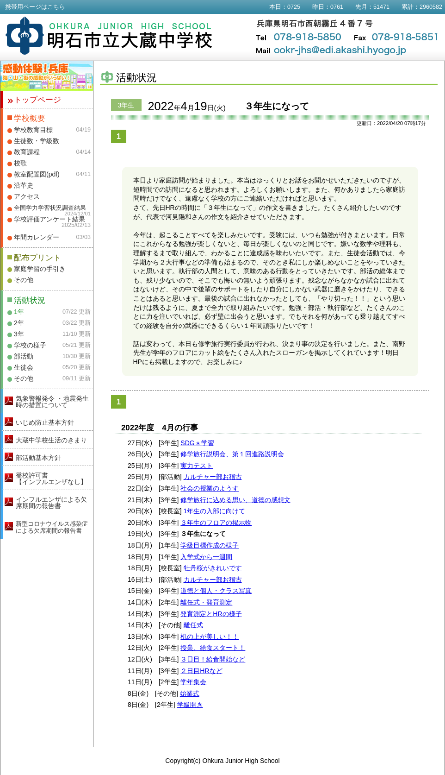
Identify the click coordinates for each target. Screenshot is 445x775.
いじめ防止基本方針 (45, 422)
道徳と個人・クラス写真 (216, 590)
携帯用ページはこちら (35, 7)
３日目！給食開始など (212, 659)
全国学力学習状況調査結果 (50, 208)
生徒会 (23, 367)
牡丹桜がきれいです (213, 568)
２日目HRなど (201, 670)
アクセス (27, 196)
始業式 (189, 693)
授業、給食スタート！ (212, 647)
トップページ (37, 99)
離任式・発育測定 (206, 602)
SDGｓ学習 (197, 443)
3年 (19, 334)
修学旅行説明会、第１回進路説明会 (232, 454)
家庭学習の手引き (40, 268)
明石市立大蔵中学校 (109, 35)
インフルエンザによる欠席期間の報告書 (51, 503)
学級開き (190, 704)
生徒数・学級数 (36, 141)
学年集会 (193, 682)
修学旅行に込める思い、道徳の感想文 (235, 500)
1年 (19, 311)
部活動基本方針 (38, 457)
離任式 (193, 625)
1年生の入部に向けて (215, 511)
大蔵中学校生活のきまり (51, 440)
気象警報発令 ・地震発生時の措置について (52, 402)
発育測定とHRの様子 (210, 613)
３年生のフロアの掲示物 (216, 522)
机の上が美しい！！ (209, 636)
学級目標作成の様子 (209, 545)
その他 (23, 280)
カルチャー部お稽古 (213, 476)
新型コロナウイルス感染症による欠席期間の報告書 (52, 527)
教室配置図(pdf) (37, 174)
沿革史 (23, 185)
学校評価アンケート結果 (49, 219)
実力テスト (196, 465)
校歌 (20, 163)
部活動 (23, 356)
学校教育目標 (33, 129)
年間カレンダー (36, 237)
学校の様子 (30, 345)
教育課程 (27, 152)
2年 (19, 323)
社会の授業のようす (209, 488)
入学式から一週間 (206, 557)
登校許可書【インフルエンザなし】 (51, 478)
